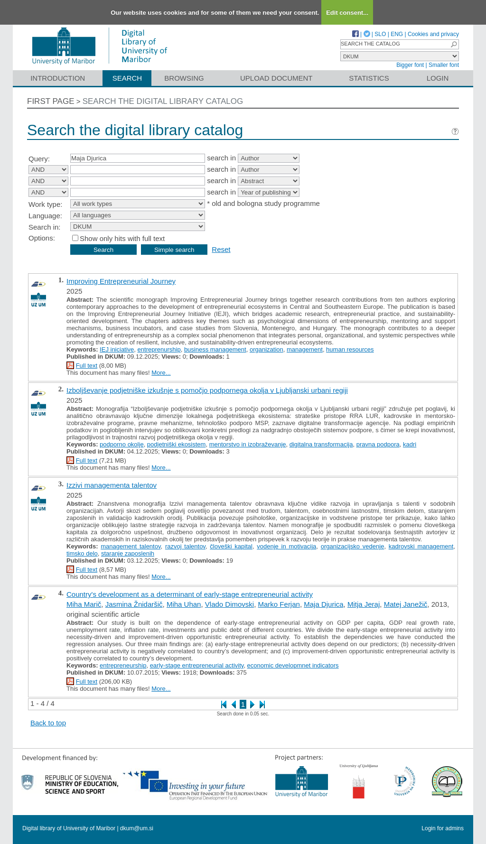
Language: (45, 216)
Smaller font (444, 65)
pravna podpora (378, 444)
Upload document (276, 78)
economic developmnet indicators (293, 665)
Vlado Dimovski (229, 604)
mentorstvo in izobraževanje (247, 444)
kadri (409, 444)
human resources (350, 349)
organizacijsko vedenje (352, 546)
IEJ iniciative (117, 349)
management (305, 349)
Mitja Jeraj (363, 604)
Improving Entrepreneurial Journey (121, 281)
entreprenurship (159, 349)
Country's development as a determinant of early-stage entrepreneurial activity (189, 594)
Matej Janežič (406, 604)
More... (160, 372)
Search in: (44, 227)
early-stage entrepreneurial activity (197, 665)
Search (127, 78)
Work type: (45, 204)
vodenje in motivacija (286, 546)
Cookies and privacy (433, 34)
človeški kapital (231, 546)
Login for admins (442, 828)
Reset (221, 249)
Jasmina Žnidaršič (134, 604)
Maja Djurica (323, 604)
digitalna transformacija (321, 444)
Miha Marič (83, 604)
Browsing (184, 78)
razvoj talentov (185, 546)
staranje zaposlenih (127, 553)
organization (266, 349)
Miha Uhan (184, 604)
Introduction (57, 78)
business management (215, 349)
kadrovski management (421, 546)
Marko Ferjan (279, 604)
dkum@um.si (136, 828)
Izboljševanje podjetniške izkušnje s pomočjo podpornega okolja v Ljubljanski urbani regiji (207, 390)
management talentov (130, 546)
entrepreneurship (123, 665)
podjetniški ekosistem (176, 444)
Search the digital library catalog (163, 101)
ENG (397, 34)
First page (51, 101)
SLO (380, 34)
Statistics (369, 78)
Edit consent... (347, 12)
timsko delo (82, 553)
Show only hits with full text (122, 238)
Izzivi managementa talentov (111, 485)
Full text (87, 365)
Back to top (48, 723)
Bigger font (410, 65)
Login (438, 78)
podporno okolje (122, 444)
